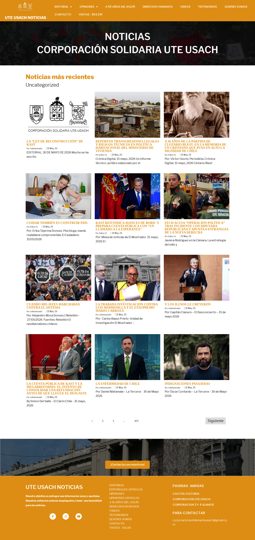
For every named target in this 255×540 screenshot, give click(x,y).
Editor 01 (103, 155)
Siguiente (216, 420)
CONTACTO (116, 523)
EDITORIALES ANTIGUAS (126, 489)
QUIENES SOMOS (120, 519)
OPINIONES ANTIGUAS (124, 497)
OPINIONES (116, 493)
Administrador (36, 148)
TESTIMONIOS (118, 514)
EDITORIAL (116, 485)
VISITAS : (120, 527)
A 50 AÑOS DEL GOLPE (124, 502)
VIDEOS (114, 510)
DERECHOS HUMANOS (124, 506)
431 (136, 420)
